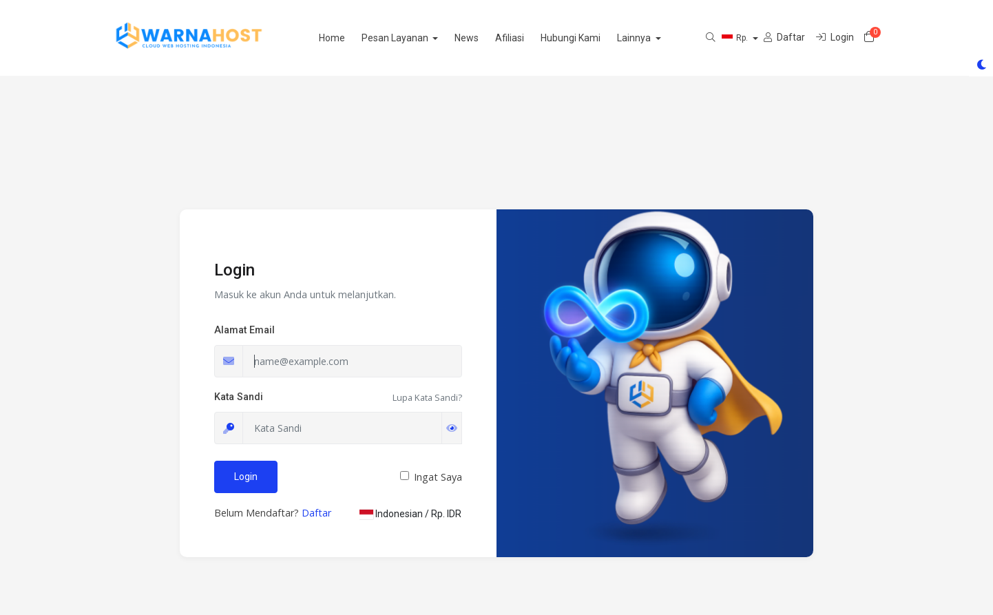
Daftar (316, 512)
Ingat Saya (438, 476)
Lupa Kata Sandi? (427, 397)
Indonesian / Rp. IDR (410, 513)
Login (246, 476)
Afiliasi (531, 37)
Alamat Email (244, 330)
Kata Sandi (238, 397)
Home (353, 37)
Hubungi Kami (593, 37)
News (489, 37)
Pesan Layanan (417, 37)
